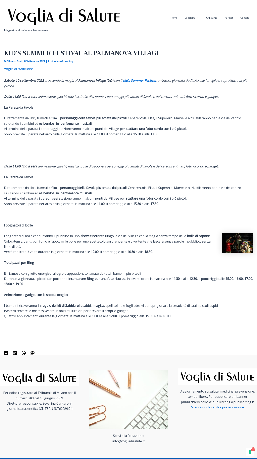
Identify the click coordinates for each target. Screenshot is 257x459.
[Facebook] (6, 352)
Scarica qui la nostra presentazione (217, 407)
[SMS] (33, 352)
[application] (205, 18)
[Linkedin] (15, 352)
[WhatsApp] (24, 352)
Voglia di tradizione (18, 69)
